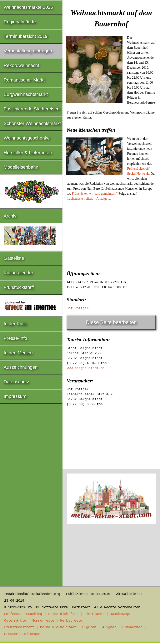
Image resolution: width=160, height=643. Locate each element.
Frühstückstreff (19, 287)
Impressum (15, 396)
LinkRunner (132, 627)
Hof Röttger (78, 308)
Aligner (109, 627)
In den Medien (18, 352)
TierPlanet (94, 614)
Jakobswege (120, 614)
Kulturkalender (18, 272)
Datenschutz (16, 381)
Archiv (10, 216)
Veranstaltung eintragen (28, 50)
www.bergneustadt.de (86, 368)
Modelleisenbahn (21, 167)
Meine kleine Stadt (58, 627)
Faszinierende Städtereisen (32, 108)
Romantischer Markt (24, 80)
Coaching (34, 614)
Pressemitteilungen (22, 634)
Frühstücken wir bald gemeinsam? (95, 193)
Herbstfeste (71, 621)
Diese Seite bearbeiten (111, 322)
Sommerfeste (43, 621)
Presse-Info (15, 338)
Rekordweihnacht (21, 65)
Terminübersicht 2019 (26, 36)
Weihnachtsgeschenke (27, 138)
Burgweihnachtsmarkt (26, 94)
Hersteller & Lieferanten (28, 152)
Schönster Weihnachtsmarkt (32, 123)
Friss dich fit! (63, 614)
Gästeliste (14, 258)
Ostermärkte (15, 621)
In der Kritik (15, 323)
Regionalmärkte (20, 21)
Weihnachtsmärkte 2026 (28, 7)
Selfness (12, 614)
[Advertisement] (111, 234)
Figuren (89, 627)
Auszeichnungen (21, 367)
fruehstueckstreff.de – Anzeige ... (89, 198)
